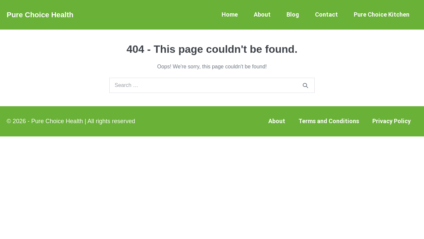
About (262, 14)
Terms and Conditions (328, 121)
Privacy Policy (391, 121)
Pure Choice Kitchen (381, 14)
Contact (326, 14)
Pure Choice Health (40, 15)
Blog (293, 14)
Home (230, 14)
